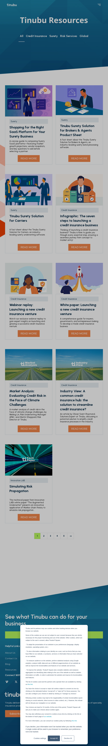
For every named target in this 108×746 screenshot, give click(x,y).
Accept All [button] (54, 738)
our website (48, 716)
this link (74, 721)
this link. (30, 684)
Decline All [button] (68, 738)
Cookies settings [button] (40, 738)
